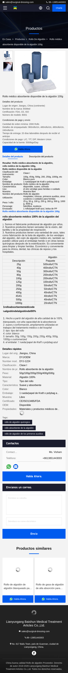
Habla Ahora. (34, 476)
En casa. (6, 39)
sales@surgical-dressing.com (18, 2)
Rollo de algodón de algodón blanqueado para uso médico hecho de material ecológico (18, 586)
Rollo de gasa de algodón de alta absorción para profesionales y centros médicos (50, 586)
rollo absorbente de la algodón (19, 428)
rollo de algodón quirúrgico (17, 422)
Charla (59, 8)
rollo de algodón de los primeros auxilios (24, 434)
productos (20, 39)
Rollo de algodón (37, 39)
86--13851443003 (56, 2)
